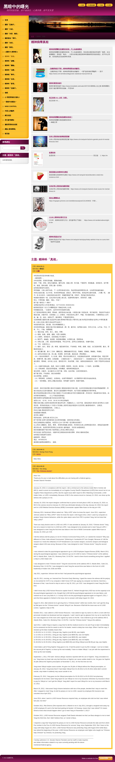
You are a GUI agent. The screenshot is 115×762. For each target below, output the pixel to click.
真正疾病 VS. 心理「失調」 (58, 98)
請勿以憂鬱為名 (54, 198)
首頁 (32, 36)
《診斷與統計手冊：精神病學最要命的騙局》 (64, 68)
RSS (101, 5)
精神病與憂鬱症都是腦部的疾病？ (60, 117)
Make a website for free (90, 758)
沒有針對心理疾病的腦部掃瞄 (59, 186)
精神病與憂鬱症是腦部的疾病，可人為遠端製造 (65, 49)
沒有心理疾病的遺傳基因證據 (59, 136)
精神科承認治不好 (55, 237)
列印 (109, 5)
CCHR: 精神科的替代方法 (58, 217)
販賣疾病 (52, 153)
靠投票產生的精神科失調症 (58, 172)
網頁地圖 (92, 5)
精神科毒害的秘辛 (55, 83)
